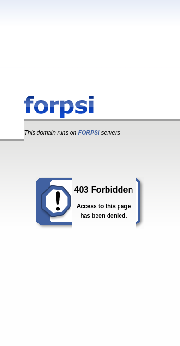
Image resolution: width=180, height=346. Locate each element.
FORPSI (89, 132)
